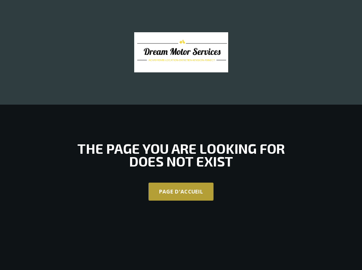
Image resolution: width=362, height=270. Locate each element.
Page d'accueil (181, 191)
